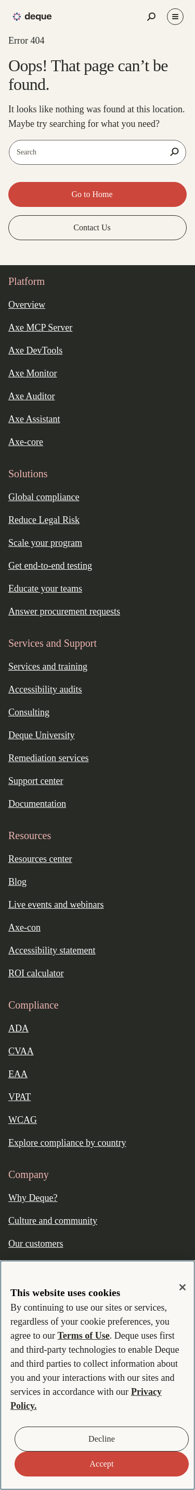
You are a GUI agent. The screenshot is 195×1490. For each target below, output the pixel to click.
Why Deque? (32, 1198)
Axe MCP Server (40, 327)
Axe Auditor (31, 396)
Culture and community (52, 1220)
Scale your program (45, 543)
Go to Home (92, 194)
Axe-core (25, 442)
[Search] (174, 152)
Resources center (40, 859)
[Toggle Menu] (175, 16)
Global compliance (43, 497)
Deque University (41, 735)
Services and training (47, 666)
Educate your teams (45, 588)
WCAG (22, 1120)
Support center (35, 781)
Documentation (37, 804)
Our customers (35, 1243)
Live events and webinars (55, 904)
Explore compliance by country (67, 1143)
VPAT (19, 1097)
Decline (101, 1438)
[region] (97, 1375)
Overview (26, 304)
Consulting (28, 712)
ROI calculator (35, 973)
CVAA (21, 1051)
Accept (101, 1463)
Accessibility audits (45, 689)
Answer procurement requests (64, 611)
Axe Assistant (34, 419)
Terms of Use (83, 1335)
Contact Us (93, 227)
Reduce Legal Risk (44, 520)
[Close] (182, 1287)
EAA (18, 1074)
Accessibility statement (51, 950)
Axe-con (24, 927)
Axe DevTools (35, 350)
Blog (17, 882)
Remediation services (48, 758)
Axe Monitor (32, 373)
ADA (18, 1028)
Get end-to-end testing (50, 565)
